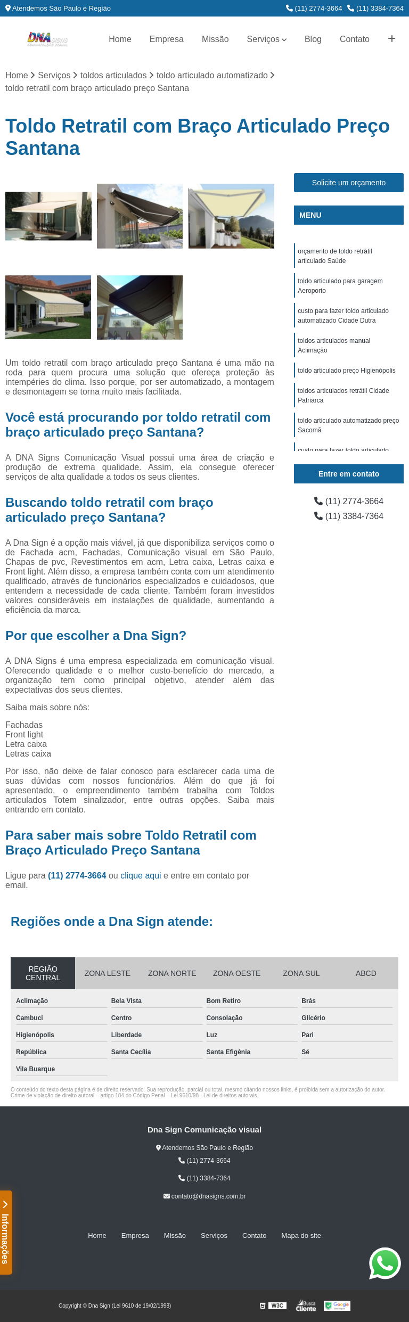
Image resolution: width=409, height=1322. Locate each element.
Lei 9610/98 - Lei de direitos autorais (214, 1095)
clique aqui (140, 875)
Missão (215, 39)
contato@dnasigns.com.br (204, 1196)
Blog (313, 39)
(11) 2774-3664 (314, 8)
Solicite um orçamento (349, 182)
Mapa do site (301, 1235)
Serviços (263, 39)
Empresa (167, 39)
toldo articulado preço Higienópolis (346, 370)
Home (120, 39)
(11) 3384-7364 (375, 8)
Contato (355, 39)
